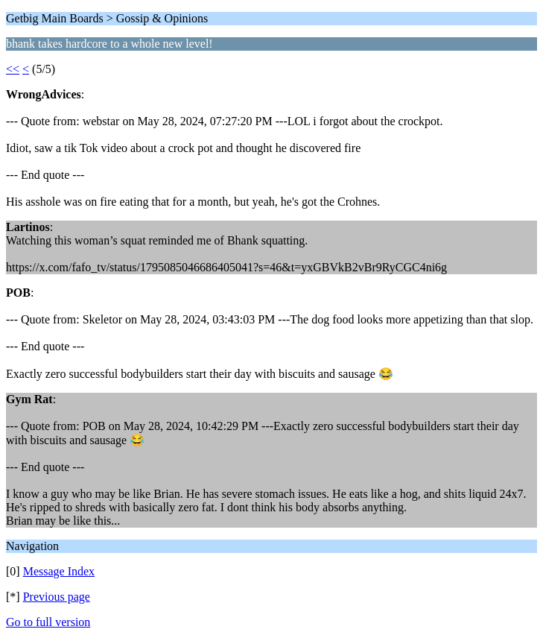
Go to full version (48, 622)
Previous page (56, 596)
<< (12, 69)
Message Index (59, 571)
